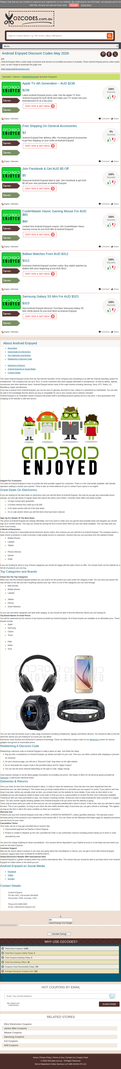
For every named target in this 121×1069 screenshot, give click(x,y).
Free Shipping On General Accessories (49, 126)
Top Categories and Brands (19, 355)
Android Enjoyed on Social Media (22, 369)
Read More (86, 5)
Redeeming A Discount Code (20, 359)
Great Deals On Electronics (19, 352)
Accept (73, 5)
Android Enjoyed (30, 77)
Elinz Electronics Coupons (18, 1024)
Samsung (4, 778)
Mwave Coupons (13, 1032)
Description (12, 348)
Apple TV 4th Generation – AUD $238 (48, 83)
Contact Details (14, 373)
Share (116, 119)
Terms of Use (58, 1057)
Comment (105, 119)
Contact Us (70, 1057)
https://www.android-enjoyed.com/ (15, 69)
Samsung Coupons (14, 1036)
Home (35, 1057)
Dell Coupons (11, 1045)
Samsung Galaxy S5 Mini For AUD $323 (50, 296)
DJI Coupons (11, 1041)
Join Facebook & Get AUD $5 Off (45, 168)
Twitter (10, 875)
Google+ (11, 879)
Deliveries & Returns (16, 365)
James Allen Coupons (15, 1028)
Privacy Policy (45, 1057)
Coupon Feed (82, 1057)
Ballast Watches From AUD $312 (45, 254)
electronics (94, 740)
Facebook (12, 872)
